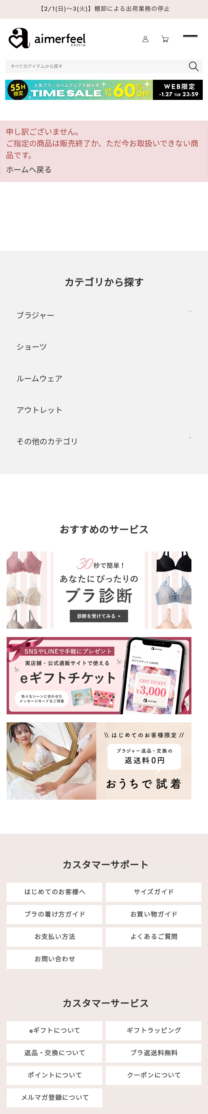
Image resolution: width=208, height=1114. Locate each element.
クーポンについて (154, 1075)
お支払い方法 (55, 937)
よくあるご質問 (154, 937)
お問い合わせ (55, 959)
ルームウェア (39, 378)
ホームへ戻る (29, 170)
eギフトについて (55, 1030)
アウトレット (39, 410)
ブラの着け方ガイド (55, 914)
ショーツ (31, 347)
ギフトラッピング (154, 1030)
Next (196, 9)
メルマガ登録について (55, 1097)
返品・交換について (55, 1053)
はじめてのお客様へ (55, 892)
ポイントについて (55, 1075)
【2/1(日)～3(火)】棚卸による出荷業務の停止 (104, 8)
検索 (195, 66)
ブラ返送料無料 (154, 1053)
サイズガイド (154, 892)
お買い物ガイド (154, 914)
